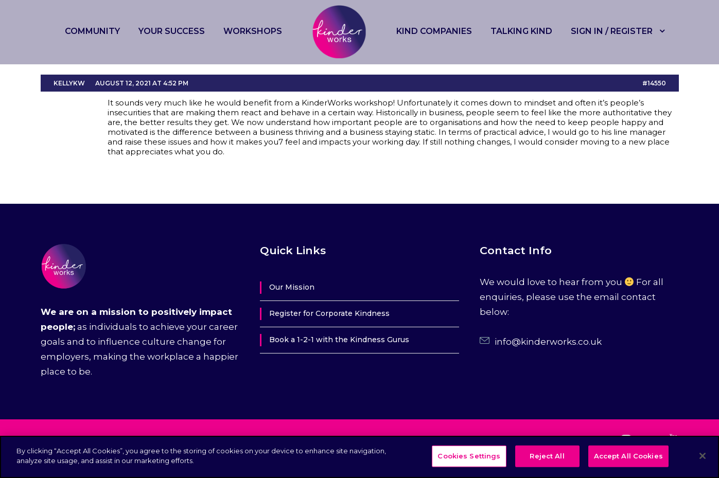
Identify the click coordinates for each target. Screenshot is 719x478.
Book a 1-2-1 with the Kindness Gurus (339, 339)
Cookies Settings (468, 456)
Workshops (252, 31)
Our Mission (291, 287)
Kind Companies (434, 31)
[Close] (702, 456)
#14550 (654, 83)
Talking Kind (521, 31)
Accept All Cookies (628, 456)
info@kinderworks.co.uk (548, 342)
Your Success (171, 31)
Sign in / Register (612, 31)
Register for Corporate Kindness (329, 313)
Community (92, 31)
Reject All (547, 456)
